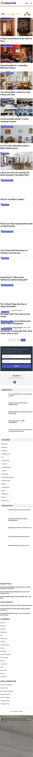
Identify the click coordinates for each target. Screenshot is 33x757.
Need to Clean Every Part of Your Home (19, 509)
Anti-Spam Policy (5, 704)
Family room (5, 460)
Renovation (5, 494)
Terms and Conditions (6, 685)
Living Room (5, 100)
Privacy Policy (4, 688)
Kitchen (4, 484)
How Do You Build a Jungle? (12, 199)
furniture (4, 464)
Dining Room (6, 454)
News (3, 490)
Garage (4, 471)
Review (4, 497)
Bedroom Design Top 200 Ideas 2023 (18, 545)
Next (23, 340)
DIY (3, 457)
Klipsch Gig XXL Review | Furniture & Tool (20, 527)
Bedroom (4, 447)
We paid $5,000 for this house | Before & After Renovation (16, 605)
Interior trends (6, 481)
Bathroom (5, 444)
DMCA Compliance (5, 697)
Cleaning (4, 450)
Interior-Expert (18, 711)
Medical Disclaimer (5, 694)
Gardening (5, 474)
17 (18, 340)
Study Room (5, 500)
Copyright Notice (5, 700)
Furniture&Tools (6, 329)
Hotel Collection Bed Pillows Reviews (18, 536)
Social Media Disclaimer (6, 691)
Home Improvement (7, 19)
